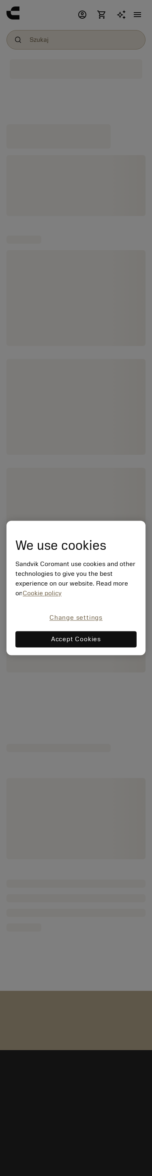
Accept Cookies (76, 640)
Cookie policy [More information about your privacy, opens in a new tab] (42, 593)
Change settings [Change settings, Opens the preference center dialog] (76, 618)
